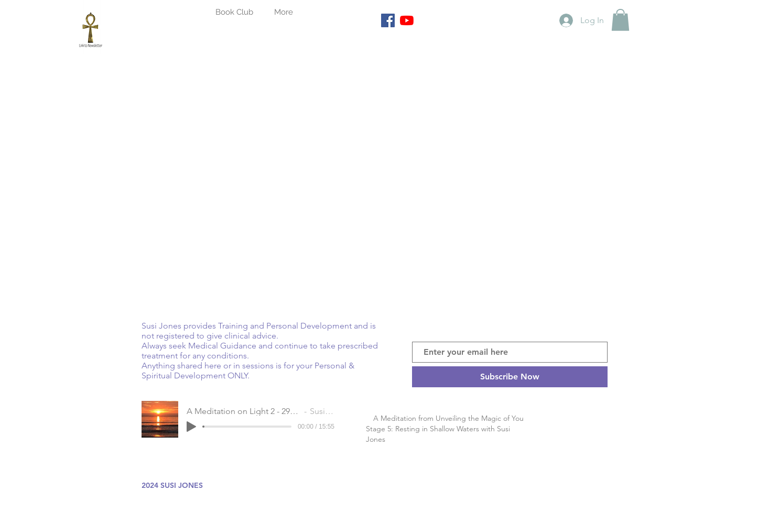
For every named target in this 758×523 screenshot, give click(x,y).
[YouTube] (407, 20)
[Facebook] (388, 20)
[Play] (191, 426)
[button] (620, 20)
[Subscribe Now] (510, 376)
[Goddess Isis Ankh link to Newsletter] (91, 27)
